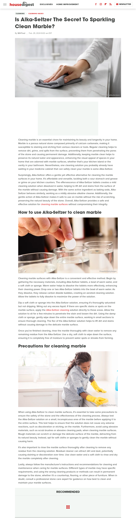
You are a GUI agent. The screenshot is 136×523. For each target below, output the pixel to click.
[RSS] (110, 5)
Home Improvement (67, 4)
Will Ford (21, 33)
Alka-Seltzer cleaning (57, 310)
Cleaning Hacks (35, 13)
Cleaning (20, 13)
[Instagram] (101, 5)
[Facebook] (96, 5)
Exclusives (46, 4)
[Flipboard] (106, 5)
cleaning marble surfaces (54, 204)
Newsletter (123, 4)
